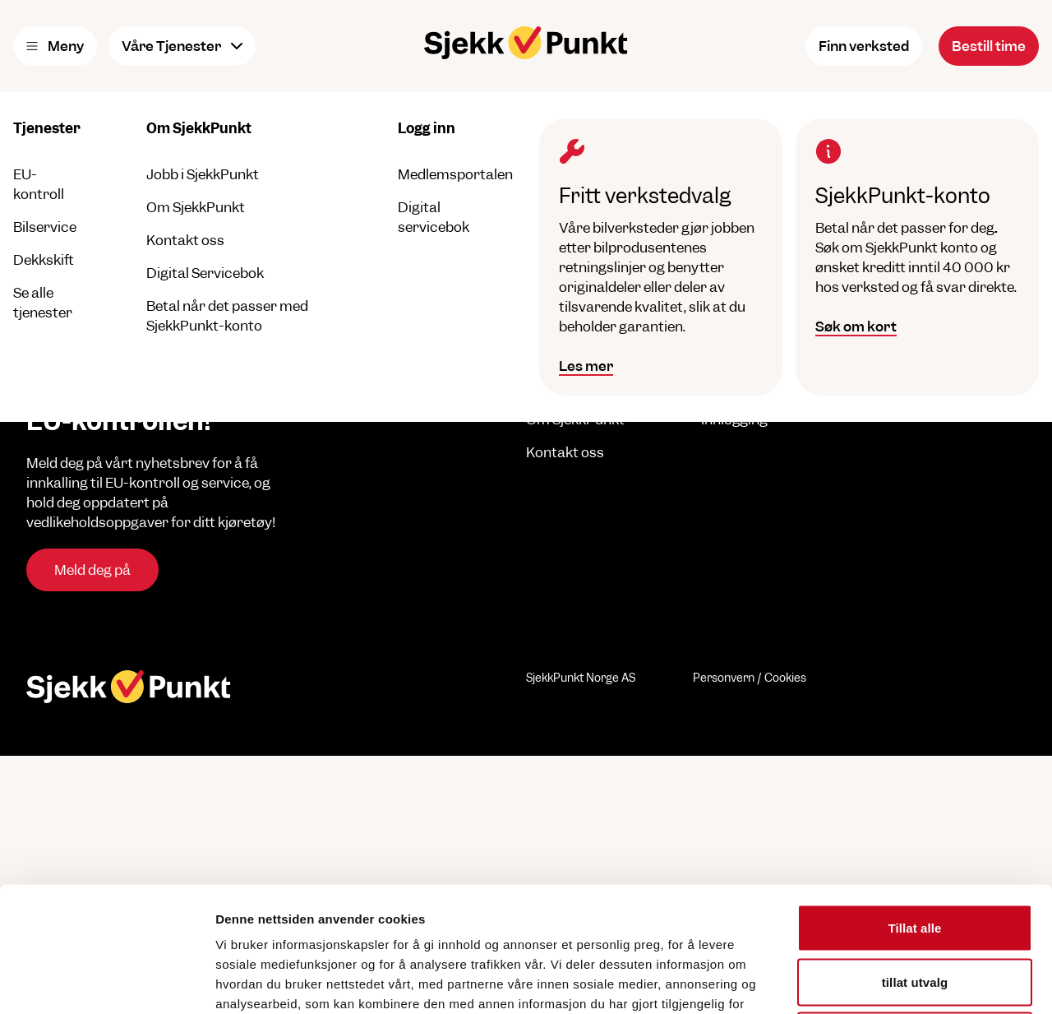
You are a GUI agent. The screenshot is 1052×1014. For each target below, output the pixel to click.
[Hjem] (526, 42)
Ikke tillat (914, 906)
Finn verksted (864, 46)
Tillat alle (914, 798)
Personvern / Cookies (749, 677)
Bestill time (989, 46)
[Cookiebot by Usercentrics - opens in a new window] (106, 982)
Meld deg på (92, 570)
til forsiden (359, 206)
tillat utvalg (915, 852)
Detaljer (875, 982)
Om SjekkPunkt (575, 419)
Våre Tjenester (182, 46)
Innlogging (734, 419)
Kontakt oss (565, 452)
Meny (55, 46)
